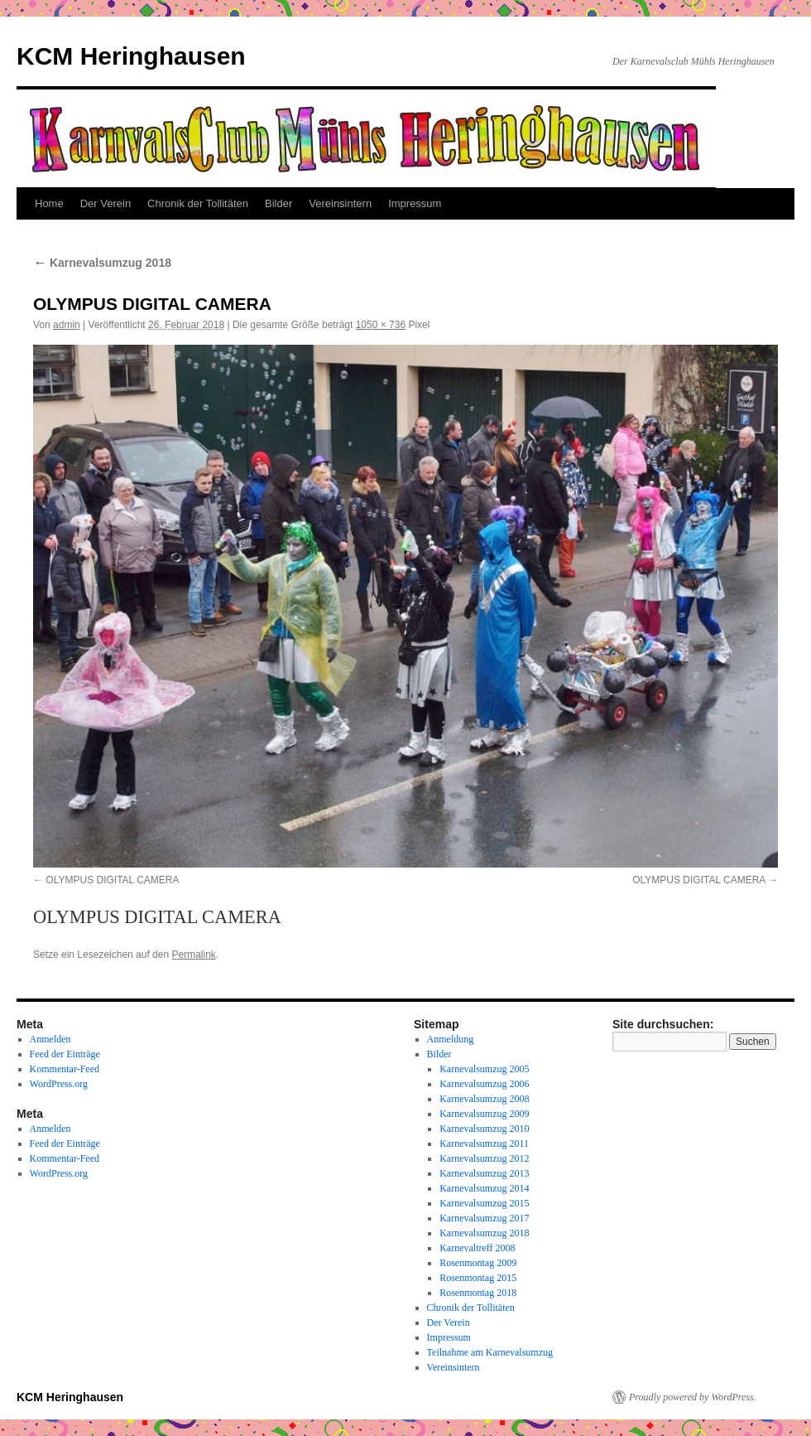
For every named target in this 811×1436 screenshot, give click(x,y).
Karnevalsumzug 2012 (484, 1158)
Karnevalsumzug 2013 (484, 1173)
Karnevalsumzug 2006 (484, 1084)
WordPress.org (59, 1084)
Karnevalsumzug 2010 (484, 1128)
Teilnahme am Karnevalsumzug (490, 1352)
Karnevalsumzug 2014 (484, 1188)
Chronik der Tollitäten (197, 203)
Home (49, 203)
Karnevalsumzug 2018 (102, 262)
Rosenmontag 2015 (477, 1278)
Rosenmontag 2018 (477, 1292)
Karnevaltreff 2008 (477, 1248)
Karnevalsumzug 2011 (484, 1143)
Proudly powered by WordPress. (692, 1397)
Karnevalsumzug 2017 (484, 1218)
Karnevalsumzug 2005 (484, 1069)
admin (66, 325)
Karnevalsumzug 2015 (484, 1203)
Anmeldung (450, 1039)
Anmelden (50, 1039)
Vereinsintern (340, 203)
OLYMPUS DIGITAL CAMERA (112, 880)
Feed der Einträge (65, 1054)
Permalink (193, 954)
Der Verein (105, 203)
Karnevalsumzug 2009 (484, 1113)
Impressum (414, 203)
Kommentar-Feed (64, 1069)
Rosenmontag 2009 (477, 1263)
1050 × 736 (381, 325)
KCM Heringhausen (131, 56)
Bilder (278, 203)
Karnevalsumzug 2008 (484, 1099)
